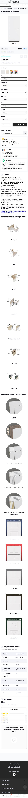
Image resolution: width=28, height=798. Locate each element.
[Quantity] (6, 125)
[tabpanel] (14, 29)
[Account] (26, 2)
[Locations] (23, 2)
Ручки (3, 116)
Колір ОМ (3, 68)
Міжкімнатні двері (8, 8)
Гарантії (8, 160)
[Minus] (3, 125)
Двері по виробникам (19, 8)
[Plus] (9, 125)
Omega (25, 48)
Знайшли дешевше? (6, 56)
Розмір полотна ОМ (6, 76)
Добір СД (3, 96)
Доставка (9, 139)
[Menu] (2, 2)
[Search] (4, 2)
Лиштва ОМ (4, 89)
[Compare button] (25, 56)
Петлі (2, 103)
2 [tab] (15, 43)
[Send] (25, 133)
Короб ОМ (4, 82)
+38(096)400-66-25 (14, 767)
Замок (3, 109)
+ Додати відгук (14, 709)
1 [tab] (13, 43)
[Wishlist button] (21, 56)
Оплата (8, 150)
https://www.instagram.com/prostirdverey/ (14, 774)
